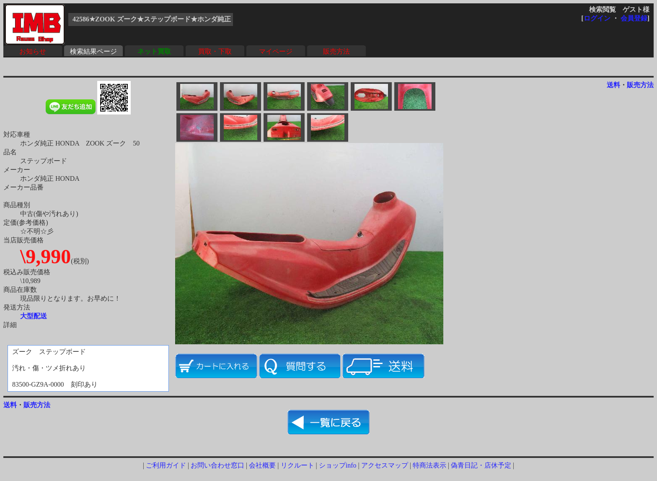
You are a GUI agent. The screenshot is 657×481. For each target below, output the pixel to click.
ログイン (597, 18)
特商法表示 (429, 465)
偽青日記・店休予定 (481, 465)
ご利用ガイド (166, 465)
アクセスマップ (384, 465)
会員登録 (634, 18)
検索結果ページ (93, 51)
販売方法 (336, 51)
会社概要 (262, 465)
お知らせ (32, 51)
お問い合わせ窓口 (217, 465)
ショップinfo (338, 465)
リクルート (297, 465)
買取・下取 (215, 51)
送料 (613, 84)
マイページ (275, 51)
